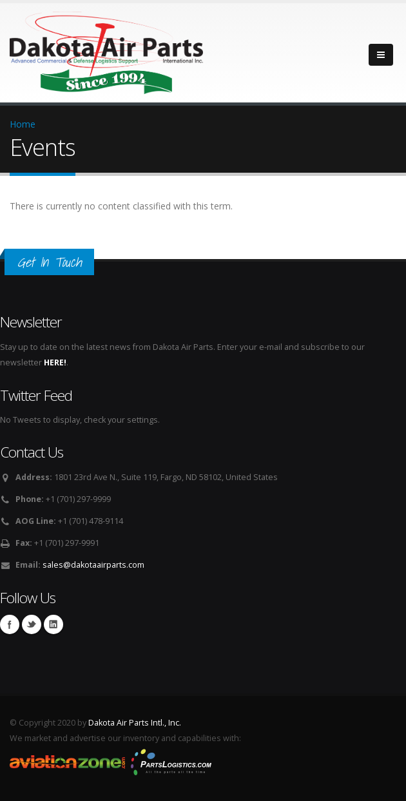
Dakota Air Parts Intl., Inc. (134, 722)
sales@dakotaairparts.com (93, 564)
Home (22, 124)
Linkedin (53, 624)
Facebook (9, 624)
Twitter (31, 624)
